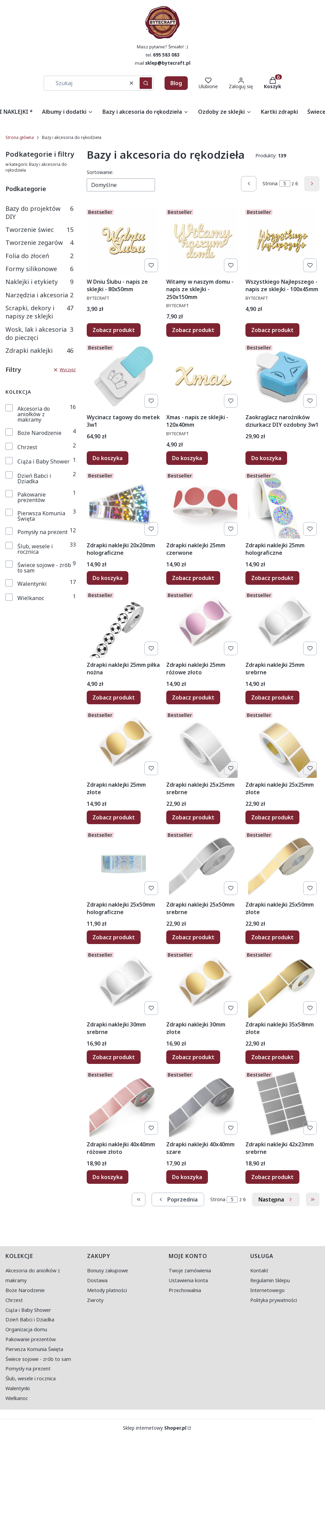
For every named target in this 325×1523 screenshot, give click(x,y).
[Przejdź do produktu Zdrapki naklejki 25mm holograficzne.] (282, 504)
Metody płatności (107, 1290)
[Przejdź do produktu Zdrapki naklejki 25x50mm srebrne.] (203, 864)
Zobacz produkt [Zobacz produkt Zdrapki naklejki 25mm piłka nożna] (114, 697)
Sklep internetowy (154, 1428)
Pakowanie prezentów (31, 497)
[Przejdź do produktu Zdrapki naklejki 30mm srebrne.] (124, 983)
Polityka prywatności (273, 1300)
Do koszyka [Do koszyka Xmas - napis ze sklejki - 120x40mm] (187, 458)
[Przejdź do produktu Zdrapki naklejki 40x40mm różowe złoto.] (124, 1103)
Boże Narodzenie (39, 433)
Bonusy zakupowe (107, 1270)
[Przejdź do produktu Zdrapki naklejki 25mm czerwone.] (203, 504)
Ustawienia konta (188, 1280)
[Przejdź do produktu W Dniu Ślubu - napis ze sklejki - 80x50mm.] (124, 241)
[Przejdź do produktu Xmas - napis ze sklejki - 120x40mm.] (203, 376)
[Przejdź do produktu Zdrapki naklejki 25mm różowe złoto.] (203, 624)
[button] (146, 83)
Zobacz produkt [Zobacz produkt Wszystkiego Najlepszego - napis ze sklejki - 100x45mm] (272, 330)
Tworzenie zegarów (39, 242)
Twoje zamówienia (190, 1270)
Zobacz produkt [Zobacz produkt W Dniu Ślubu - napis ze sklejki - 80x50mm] (114, 330)
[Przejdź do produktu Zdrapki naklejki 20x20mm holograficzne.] (124, 504)
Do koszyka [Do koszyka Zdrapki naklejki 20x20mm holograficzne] (108, 577)
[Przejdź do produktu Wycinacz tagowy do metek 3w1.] (124, 376)
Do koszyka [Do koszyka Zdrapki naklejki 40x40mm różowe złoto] (108, 1176)
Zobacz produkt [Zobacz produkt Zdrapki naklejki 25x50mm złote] (272, 937)
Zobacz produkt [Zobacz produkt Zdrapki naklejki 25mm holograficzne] (272, 577)
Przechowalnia (185, 1290)
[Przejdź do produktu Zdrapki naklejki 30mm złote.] (203, 983)
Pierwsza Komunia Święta (41, 516)
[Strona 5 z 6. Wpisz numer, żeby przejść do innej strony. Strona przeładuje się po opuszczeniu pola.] (284, 183)
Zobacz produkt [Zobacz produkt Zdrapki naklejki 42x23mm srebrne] (272, 1176)
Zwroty (95, 1300)
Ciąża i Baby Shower (43, 461)
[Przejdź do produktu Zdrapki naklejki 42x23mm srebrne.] (282, 1103)
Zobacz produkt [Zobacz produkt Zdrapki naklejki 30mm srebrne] (114, 1057)
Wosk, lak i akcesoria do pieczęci (39, 333)
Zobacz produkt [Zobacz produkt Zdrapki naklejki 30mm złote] (193, 1057)
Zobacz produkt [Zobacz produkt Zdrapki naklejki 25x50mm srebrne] (193, 937)
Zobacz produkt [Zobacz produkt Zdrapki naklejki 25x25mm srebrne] (193, 817)
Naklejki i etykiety (39, 282)
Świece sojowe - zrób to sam (44, 567)
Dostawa (97, 1280)
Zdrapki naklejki (39, 350)
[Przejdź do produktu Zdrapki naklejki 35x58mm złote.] (282, 983)
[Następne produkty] (276, 1199)
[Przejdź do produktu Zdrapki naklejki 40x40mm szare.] (203, 1103)
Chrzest (27, 447)
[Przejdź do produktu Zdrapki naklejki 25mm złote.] (124, 744)
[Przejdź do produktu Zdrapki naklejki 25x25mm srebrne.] (203, 744)
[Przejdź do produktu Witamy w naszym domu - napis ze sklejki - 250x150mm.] (203, 241)
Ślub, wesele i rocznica (35, 549)
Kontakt (259, 1270)
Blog (176, 83)
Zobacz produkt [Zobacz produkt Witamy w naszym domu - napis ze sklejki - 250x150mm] (193, 330)
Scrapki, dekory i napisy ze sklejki (39, 312)
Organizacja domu (26, 1329)
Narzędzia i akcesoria (39, 295)
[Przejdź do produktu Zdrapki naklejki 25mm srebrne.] (282, 624)
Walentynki (32, 583)
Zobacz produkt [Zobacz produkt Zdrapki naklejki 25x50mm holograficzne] (114, 937)
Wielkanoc (30, 598)
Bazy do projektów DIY (39, 212)
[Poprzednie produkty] (178, 1199)
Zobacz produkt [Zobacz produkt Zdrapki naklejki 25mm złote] (114, 817)
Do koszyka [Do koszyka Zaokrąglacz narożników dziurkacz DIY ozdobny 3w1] (266, 458)
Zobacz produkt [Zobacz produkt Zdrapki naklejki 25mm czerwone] (193, 577)
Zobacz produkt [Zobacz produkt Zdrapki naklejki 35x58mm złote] (272, 1057)
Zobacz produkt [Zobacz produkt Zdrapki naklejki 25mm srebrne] (272, 697)
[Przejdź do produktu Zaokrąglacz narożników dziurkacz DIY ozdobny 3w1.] (282, 376)
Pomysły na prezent (42, 532)
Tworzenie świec (39, 229)
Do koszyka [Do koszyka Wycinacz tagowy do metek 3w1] (108, 458)
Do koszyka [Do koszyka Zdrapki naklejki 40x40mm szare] (187, 1176)
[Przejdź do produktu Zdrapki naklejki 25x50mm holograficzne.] (124, 864)
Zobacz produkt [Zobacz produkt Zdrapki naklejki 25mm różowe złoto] (193, 697)
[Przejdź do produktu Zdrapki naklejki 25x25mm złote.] (282, 744)
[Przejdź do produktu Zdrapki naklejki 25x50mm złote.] (282, 864)
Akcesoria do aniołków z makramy (33, 414)
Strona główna (19, 137)
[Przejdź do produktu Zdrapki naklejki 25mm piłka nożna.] (124, 624)
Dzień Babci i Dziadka (34, 478)
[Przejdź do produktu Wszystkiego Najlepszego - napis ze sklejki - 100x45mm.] (282, 241)
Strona (270, 183)
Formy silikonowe (39, 269)
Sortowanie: (100, 172)
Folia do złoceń (39, 256)
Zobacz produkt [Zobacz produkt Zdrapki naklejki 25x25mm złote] (272, 817)
